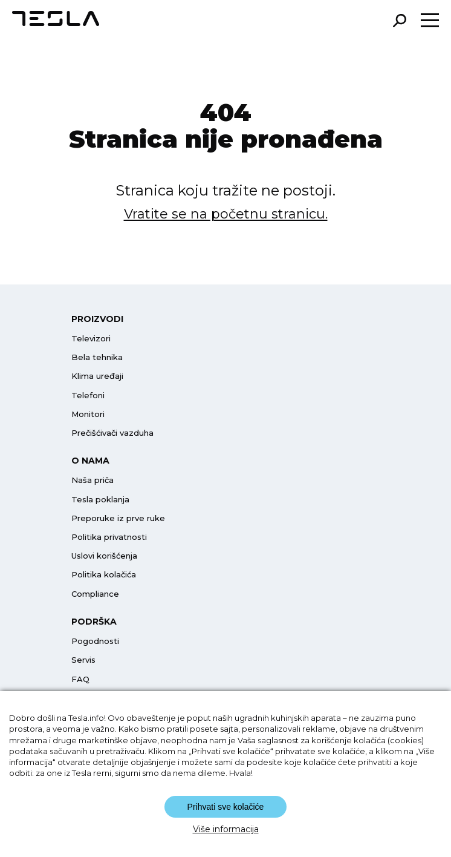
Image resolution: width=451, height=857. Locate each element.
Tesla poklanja (100, 499)
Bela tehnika (97, 357)
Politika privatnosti (109, 537)
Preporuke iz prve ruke (118, 518)
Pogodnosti (95, 641)
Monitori (88, 414)
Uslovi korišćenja (104, 555)
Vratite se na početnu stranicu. (226, 214)
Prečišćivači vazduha (112, 433)
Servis (83, 660)
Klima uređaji (97, 376)
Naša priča (92, 480)
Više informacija (226, 829)
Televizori (91, 338)
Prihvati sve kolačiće (225, 807)
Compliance (95, 594)
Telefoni (88, 395)
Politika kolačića (103, 574)
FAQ (80, 679)
